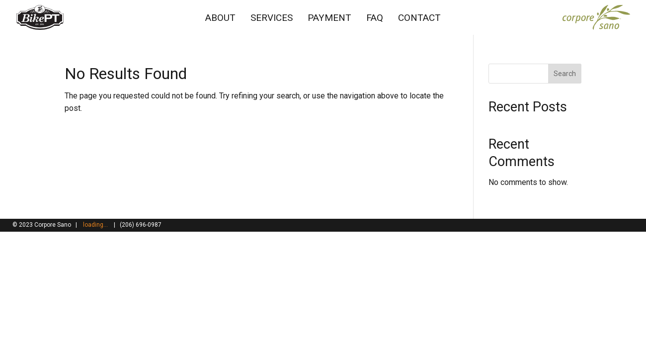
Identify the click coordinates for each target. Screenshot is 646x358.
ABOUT (220, 17)
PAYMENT (329, 17)
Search (565, 74)
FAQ (374, 17)
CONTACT (419, 17)
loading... (95, 224)
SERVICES (271, 17)
